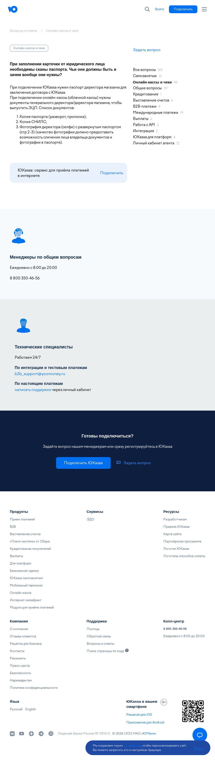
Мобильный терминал (26, 585)
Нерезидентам (21, 680)
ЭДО (90, 519)
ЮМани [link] (149, 733)
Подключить (111, 173)
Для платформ (20, 563)
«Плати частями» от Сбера (30, 541)
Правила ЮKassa (176, 527)
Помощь (93, 629)
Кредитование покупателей (30, 549)
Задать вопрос (147, 49)
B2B (13, 527)
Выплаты (16, 556)
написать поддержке (33, 390)
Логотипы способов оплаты (184, 556)
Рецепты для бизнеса (26, 643)
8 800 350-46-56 (175, 629)
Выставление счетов (25, 534)
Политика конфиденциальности (34, 688)
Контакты (17, 651)
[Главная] (22, 9)
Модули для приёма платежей (32, 607)
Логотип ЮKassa (176, 549)
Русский (16, 709)
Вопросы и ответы (100, 643)
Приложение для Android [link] (145, 722)
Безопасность (20, 673)
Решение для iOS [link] (139, 714)
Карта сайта (172, 534)
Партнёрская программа (182, 541)
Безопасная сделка (24, 571)
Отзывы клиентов (23, 636)
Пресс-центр (20, 666)
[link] (159, 9)
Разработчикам (175, 519)
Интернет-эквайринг (26, 600)
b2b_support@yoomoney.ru (40, 373)
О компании (19, 629)
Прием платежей (22, 519)
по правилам (132, 745)
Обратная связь (99, 636)
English (30, 709)
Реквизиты (18, 658)
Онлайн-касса (20, 593)
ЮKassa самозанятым (26, 578)
